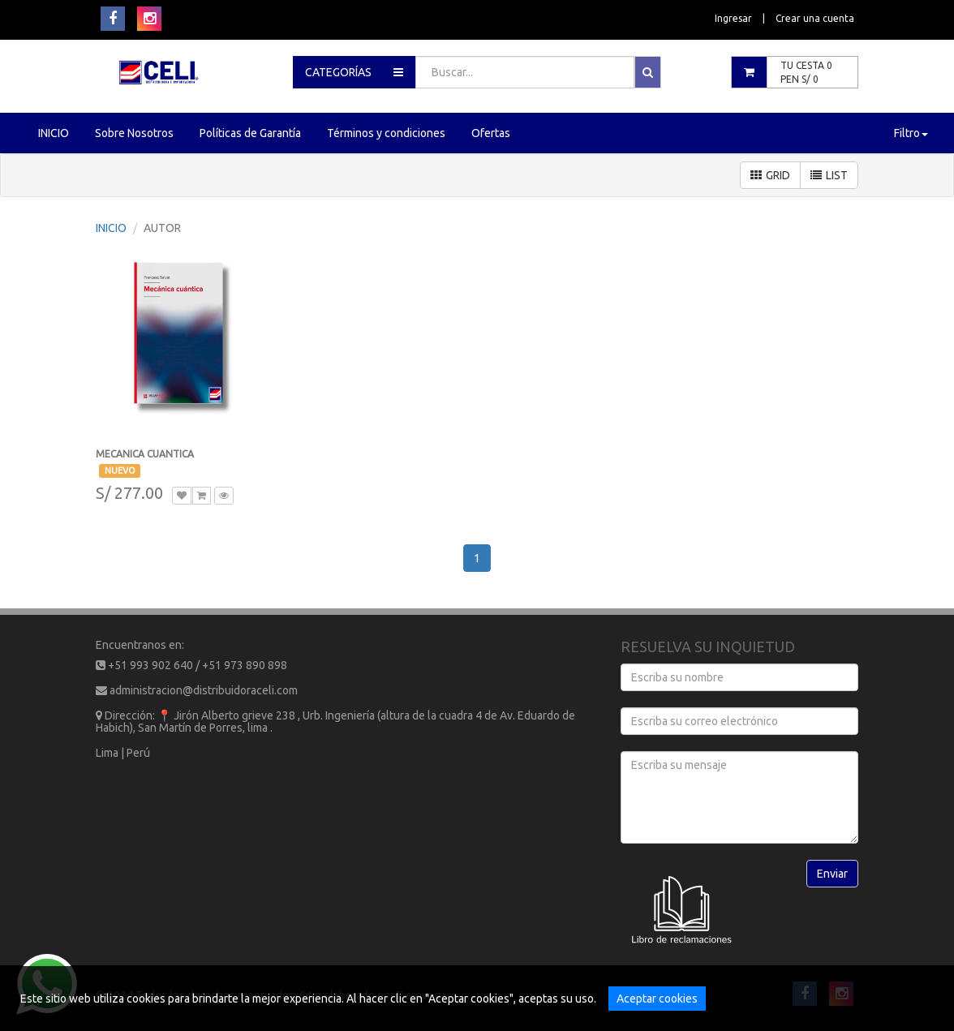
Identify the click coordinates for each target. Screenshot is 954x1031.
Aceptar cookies (657, 998)
